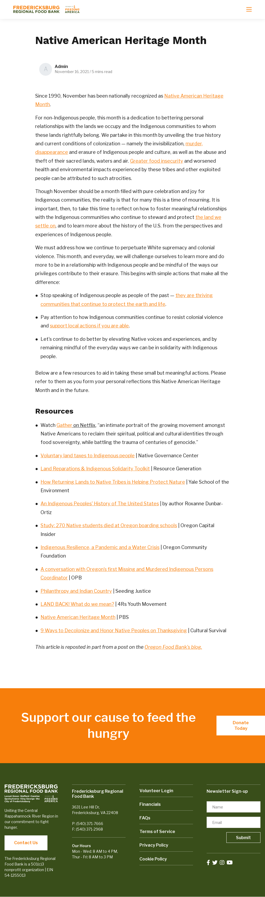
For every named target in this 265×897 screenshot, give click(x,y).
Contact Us (26, 842)
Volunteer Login (156, 790)
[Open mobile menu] (249, 9)
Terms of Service (157, 831)
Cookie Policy (153, 859)
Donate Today (241, 725)
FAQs (144, 817)
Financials (150, 804)
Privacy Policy (153, 845)
